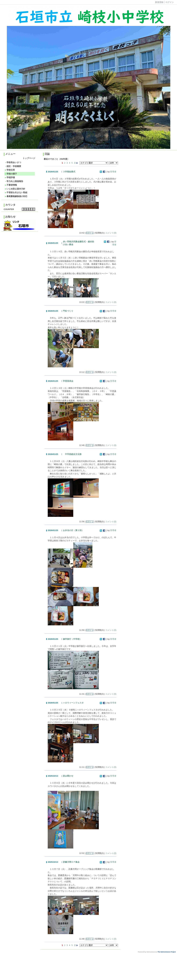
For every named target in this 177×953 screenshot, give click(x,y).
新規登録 (159, 2)
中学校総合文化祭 (72, 454)
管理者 (113, 171)
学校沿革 (10, 170)
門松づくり (68, 311)
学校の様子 (11, 174)
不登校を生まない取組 (16, 192)
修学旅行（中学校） (72, 639)
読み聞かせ (68, 776)
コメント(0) (110, 233)
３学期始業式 (69, 171)
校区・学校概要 (13, 166)
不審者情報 (11, 185)
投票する (89, 233)
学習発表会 (68, 381)
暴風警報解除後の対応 (16, 196)
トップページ (29, 158)
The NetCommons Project (167, 952)
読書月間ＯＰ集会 (71, 862)
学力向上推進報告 (14, 181)
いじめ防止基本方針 (15, 189)
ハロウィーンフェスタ (73, 703)
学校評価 (10, 177)
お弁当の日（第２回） (73, 530)
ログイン (170, 2)
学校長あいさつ (13, 162)
